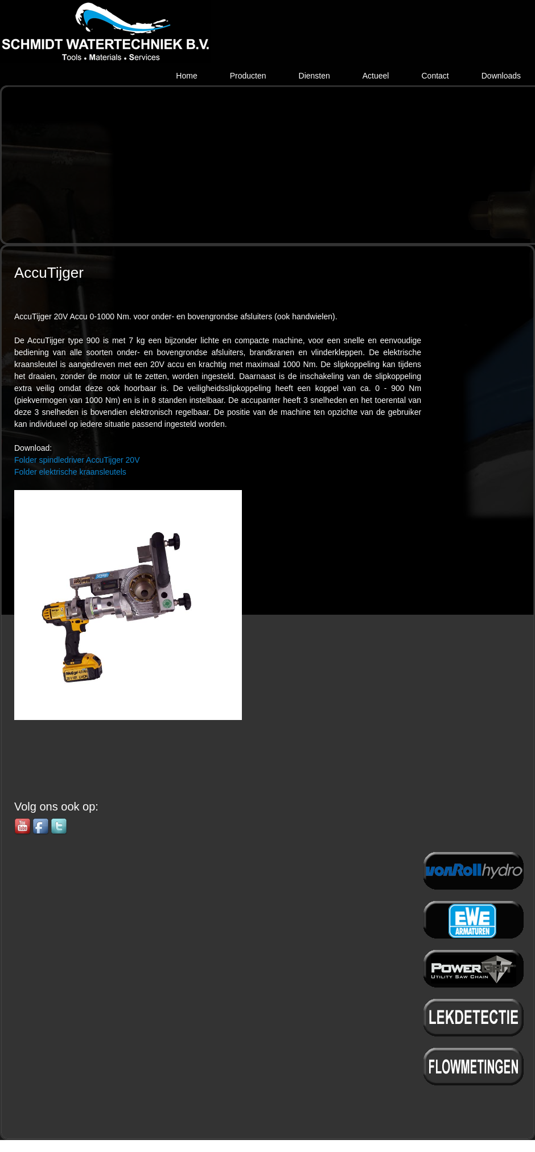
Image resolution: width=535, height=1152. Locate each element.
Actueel (376, 75)
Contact (434, 75)
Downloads (501, 75)
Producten (248, 75)
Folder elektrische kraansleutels (70, 471)
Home (186, 75)
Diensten (314, 75)
